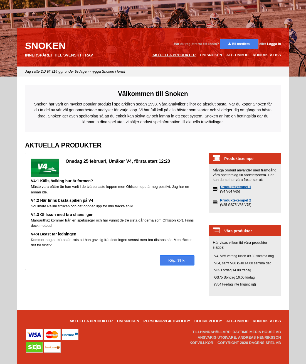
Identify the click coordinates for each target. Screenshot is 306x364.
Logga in (274, 44)
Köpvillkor (201, 343)
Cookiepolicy (208, 321)
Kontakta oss (267, 55)
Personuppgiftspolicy (166, 321)
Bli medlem (239, 44)
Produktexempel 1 (235, 187)
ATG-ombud (237, 55)
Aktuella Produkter (174, 55)
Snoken (45, 45)
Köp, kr (177, 260)
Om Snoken (211, 55)
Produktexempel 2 (235, 200)
